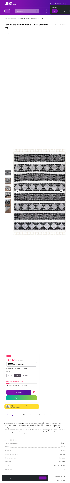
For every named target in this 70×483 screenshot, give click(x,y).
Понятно (42, 478)
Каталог (12, 18)
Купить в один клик (21, 398)
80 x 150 (10, 375)
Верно (54, 11)
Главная (6, 18)
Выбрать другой (64, 11)
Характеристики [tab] (12, 415)
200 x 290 (25, 375)
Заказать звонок (59, 3)
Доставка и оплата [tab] (45, 415)
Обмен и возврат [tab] (28, 415)
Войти (46, 11)
